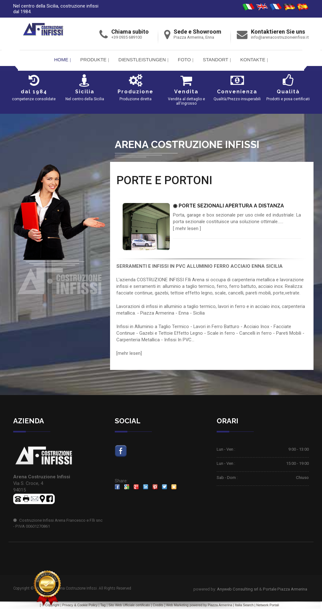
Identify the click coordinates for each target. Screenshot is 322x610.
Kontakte (252, 59)
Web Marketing (177, 606)
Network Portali (267, 606)
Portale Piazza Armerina (285, 590)
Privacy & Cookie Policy (80, 606)
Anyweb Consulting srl (237, 590)
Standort (215, 59)
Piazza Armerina (220, 606)
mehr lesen (186, 228)
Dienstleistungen (142, 59)
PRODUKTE (93, 59)
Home (61, 59)
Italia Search (244, 606)
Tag (103, 606)
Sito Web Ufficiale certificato (129, 606)
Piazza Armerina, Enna (194, 37)
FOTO (184, 59)
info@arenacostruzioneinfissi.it (280, 37)
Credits (158, 606)
